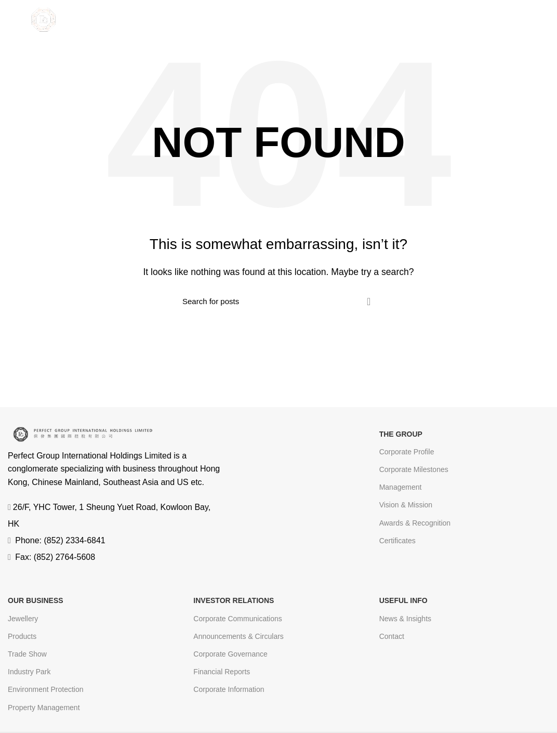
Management (400, 487)
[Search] (278, 301)
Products (22, 636)
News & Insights (405, 618)
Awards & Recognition (414, 523)
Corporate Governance (230, 654)
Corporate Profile (406, 452)
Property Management (44, 707)
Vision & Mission (405, 505)
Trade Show (27, 654)
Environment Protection (46, 689)
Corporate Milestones (413, 469)
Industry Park (29, 671)
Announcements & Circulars (238, 636)
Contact (391, 636)
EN (500, 20)
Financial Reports (221, 671)
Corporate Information (228, 689)
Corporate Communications (237, 618)
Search (368, 301)
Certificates (397, 540)
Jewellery (23, 618)
